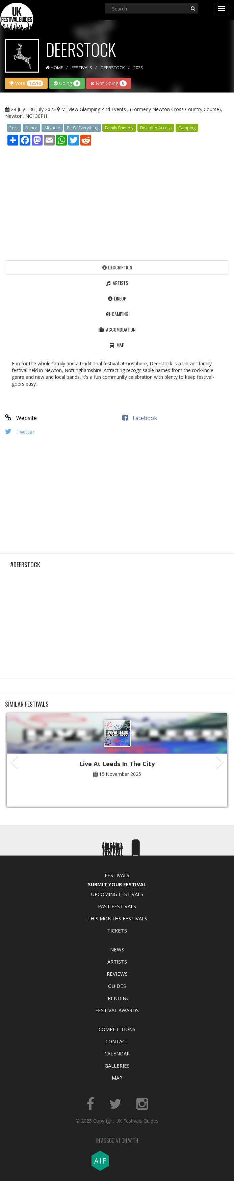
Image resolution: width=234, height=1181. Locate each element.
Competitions (117, 1029)
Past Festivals (117, 906)
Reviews (117, 973)
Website (21, 418)
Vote (26, 83)
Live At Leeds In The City (117, 764)
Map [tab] (117, 344)
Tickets (117, 930)
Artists (117, 961)
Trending (117, 998)
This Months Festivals (117, 918)
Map (117, 1077)
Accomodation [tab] (117, 329)
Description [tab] (117, 267)
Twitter (20, 432)
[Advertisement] (117, 201)
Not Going (108, 83)
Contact (117, 1041)
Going (67, 83)
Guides (117, 985)
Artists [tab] (117, 282)
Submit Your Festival (117, 884)
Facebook (139, 418)
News (117, 949)
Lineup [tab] (117, 298)
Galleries (117, 1065)
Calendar (117, 1053)
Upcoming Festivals (117, 894)
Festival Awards (117, 1010)
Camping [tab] (117, 313)
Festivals (117, 875)
